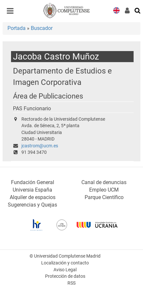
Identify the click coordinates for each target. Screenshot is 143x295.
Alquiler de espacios (32, 197)
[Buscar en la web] (138, 10)
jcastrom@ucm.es (39, 146)
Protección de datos (65, 276)
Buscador (42, 28)
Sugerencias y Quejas (32, 205)
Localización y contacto (65, 263)
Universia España (32, 190)
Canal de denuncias (103, 182)
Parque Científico (104, 197)
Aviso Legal (65, 270)
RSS (71, 283)
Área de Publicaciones (48, 96)
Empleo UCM (104, 190)
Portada (16, 28)
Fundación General (32, 182)
